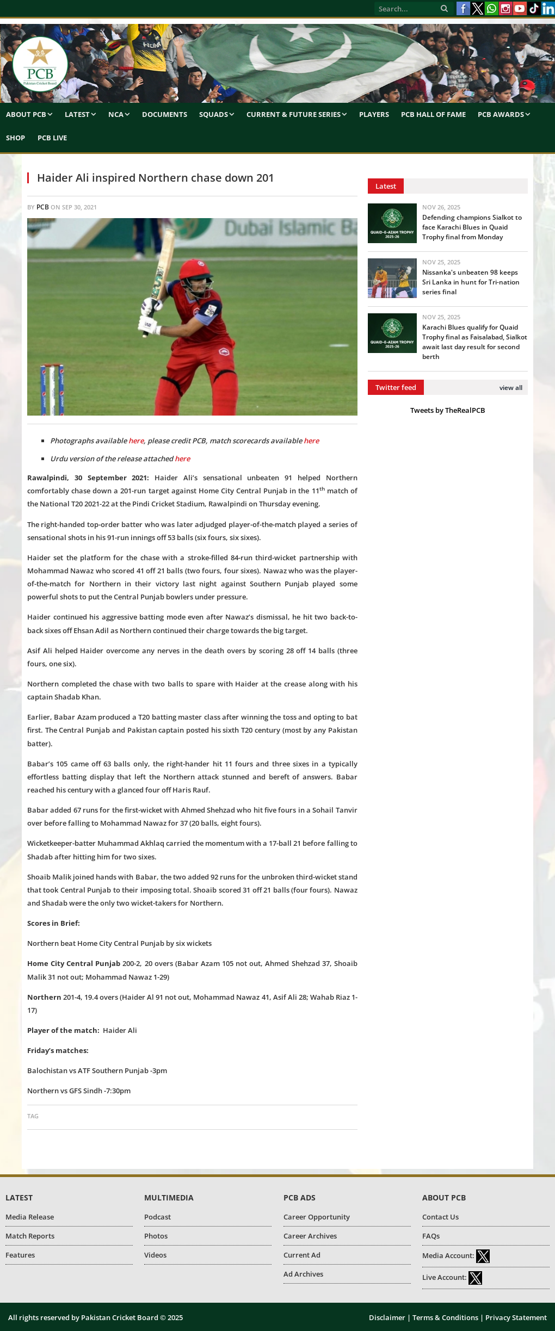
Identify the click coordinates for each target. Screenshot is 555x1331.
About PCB (26, 114)
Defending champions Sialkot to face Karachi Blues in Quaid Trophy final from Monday (472, 227)
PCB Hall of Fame (433, 114)
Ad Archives (303, 1274)
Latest (77, 114)
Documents (164, 114)
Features (20, 1255)
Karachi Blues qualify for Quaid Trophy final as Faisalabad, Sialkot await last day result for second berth (474, 342)
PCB (42, 207)
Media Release (29, 1217)
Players (374, 114)
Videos (155, 1255)
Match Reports (29, 1236)
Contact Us (440, 1217)
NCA (116, 114)
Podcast (157, 1217)
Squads (213, 114)
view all (510, 387)
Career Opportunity (316, 1217)
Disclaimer (387, 1317)
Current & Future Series (293, 114)
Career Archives (310, 1236)
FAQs (431, 1236)
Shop (15, 138)
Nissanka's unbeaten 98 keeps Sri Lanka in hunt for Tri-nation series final (471, 282)
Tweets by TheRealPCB (447, 410)
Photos (156, 1236)
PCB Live (52, 138)
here (182, 458)
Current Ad (301, 1255)
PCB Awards (501, 114)
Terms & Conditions (445, 1317)
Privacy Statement (516, 1317)
